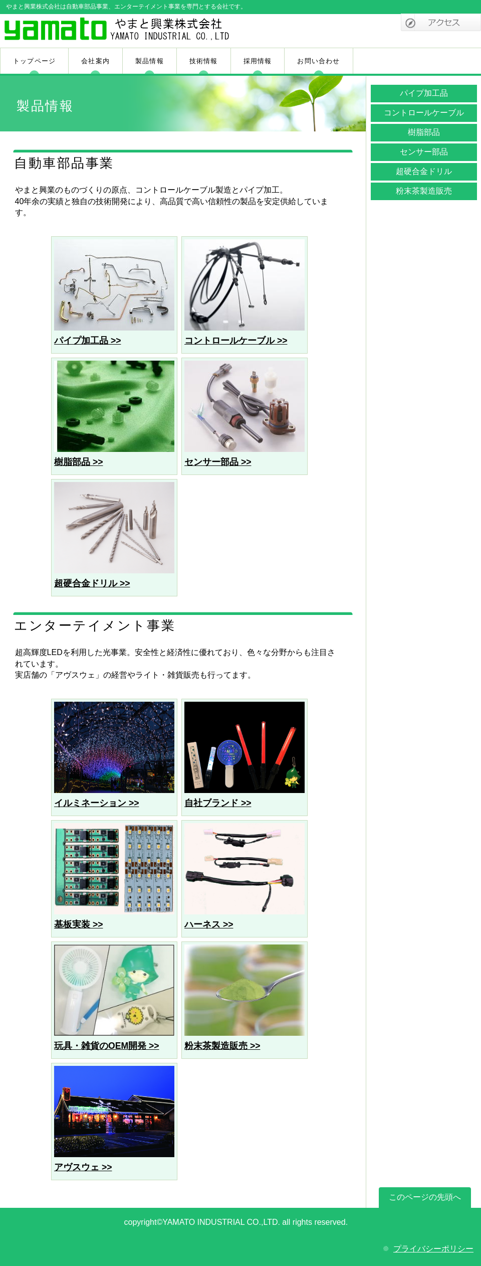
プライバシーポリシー (433, 1248)
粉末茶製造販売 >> (222, 1046)
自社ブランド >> (217, 803)
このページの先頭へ (425, 1197)
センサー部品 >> (217, 462)
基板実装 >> (78, 924)
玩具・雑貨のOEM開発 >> (106, 1046)
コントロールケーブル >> (235, 341)
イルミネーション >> (96, 803)
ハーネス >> (208, 924)
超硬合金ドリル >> (92, 583)
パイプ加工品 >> (87, 341)
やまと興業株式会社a (119, 32)
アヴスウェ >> (83, 1167)
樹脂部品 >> (78, 462)
